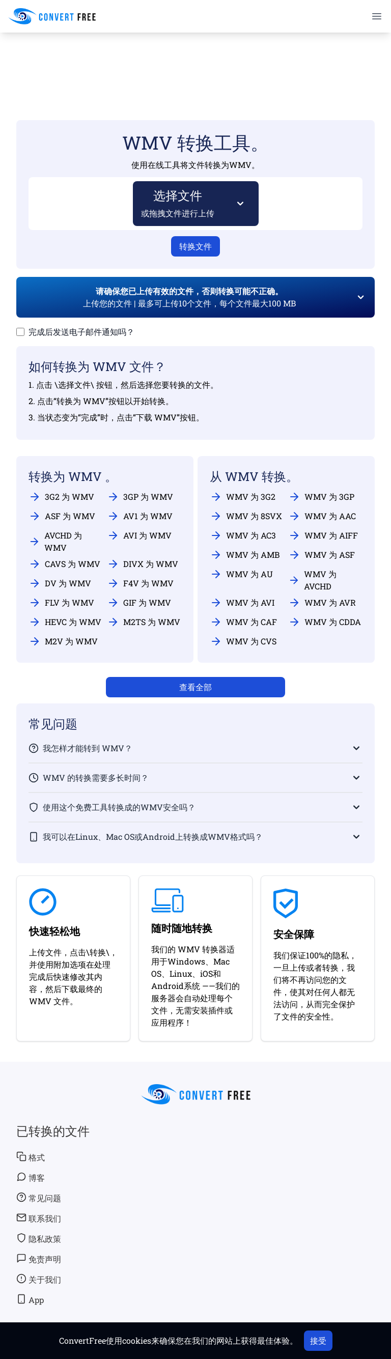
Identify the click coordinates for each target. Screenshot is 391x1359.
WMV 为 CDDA (324, 622)
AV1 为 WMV (140, 516)
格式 (30, 1157)
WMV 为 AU (241, 574)
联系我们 (38, 1218)
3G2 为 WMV (61, 497)
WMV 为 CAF (243, 622)
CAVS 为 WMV (64, 564)
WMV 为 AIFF (323, 535)
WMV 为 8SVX (246, 516)
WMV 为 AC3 (243, 535)
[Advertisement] (195, 61)
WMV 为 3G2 (242, 497)
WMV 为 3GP (321, 497)
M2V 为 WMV (63, 641)
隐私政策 (38, 1238)
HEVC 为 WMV (65, 622)
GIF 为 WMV (139, 603)
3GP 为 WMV (140, 497)
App (30, 1299)
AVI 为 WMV (139, 535)
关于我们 (38, 1279)
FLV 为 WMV (61, 603)
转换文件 (195, 246)
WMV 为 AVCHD (312, 580)
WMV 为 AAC (322, 516)
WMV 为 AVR (322, 603)
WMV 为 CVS (243, 641)
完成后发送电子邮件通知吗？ (81, 331)
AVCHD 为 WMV (55, 541)
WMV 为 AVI (242, 603)
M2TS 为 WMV (143, 622)
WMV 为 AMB (245, 555)
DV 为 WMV (60, 583)
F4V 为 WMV (140, 583)
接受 (318, 1340)
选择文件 (178, 202)
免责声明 (38, 1258)
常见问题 (38, 1197)
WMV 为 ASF (321, 555)
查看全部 (195, 687)
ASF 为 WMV (62, 516)
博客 (30, 1177)
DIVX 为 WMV (142, 564)
